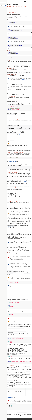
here (10, 136)
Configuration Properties (24, 181)
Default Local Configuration (21, 115)
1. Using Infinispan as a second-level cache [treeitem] (3, 6)
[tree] (3, 6)
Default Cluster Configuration (12, 161)
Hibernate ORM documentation (13, 62)
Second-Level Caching (10, 10)
